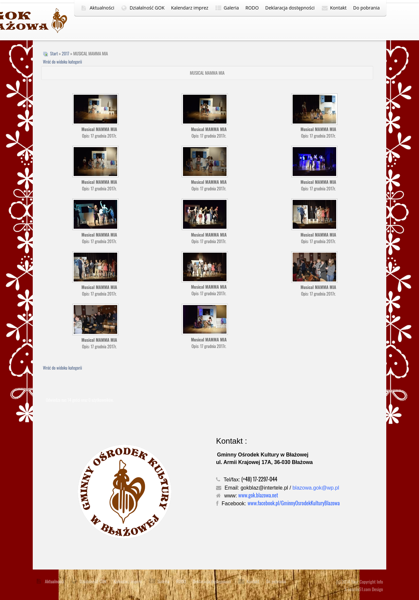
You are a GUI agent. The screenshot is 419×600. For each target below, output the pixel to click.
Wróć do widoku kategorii (62, 61)
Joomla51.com (359, 589)
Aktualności (102, 8)
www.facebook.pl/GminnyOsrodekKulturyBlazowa (293, 503)
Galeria (231, 8)
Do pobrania (366, 8)
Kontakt (338, 8)
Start (54, 53)
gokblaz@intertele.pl (264, 488)
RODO (252, 8)
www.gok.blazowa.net (258, 495)
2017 (65, 53)
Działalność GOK (147, 8)
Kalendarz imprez (190, 8)
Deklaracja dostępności (290, 8)
